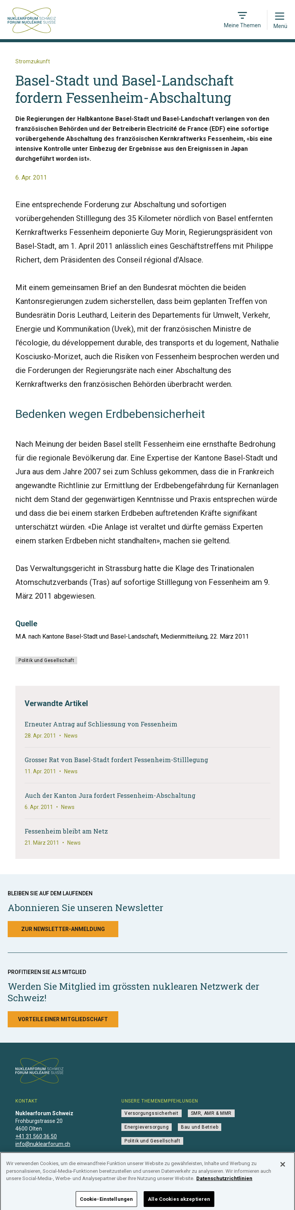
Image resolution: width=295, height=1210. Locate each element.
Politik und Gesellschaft (46, 660)
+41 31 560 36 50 (36, 1136)
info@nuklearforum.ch (42, 1144)
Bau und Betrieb (199, 1127)
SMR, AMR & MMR (211, 1113)
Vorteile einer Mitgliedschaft (63, 1019)
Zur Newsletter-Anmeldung (63, 929)
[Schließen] (282, 1167)
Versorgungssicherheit (151, 1113)
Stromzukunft (32, 61)
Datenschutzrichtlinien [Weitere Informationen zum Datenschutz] (224, 1182)
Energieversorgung (146, 1127)
